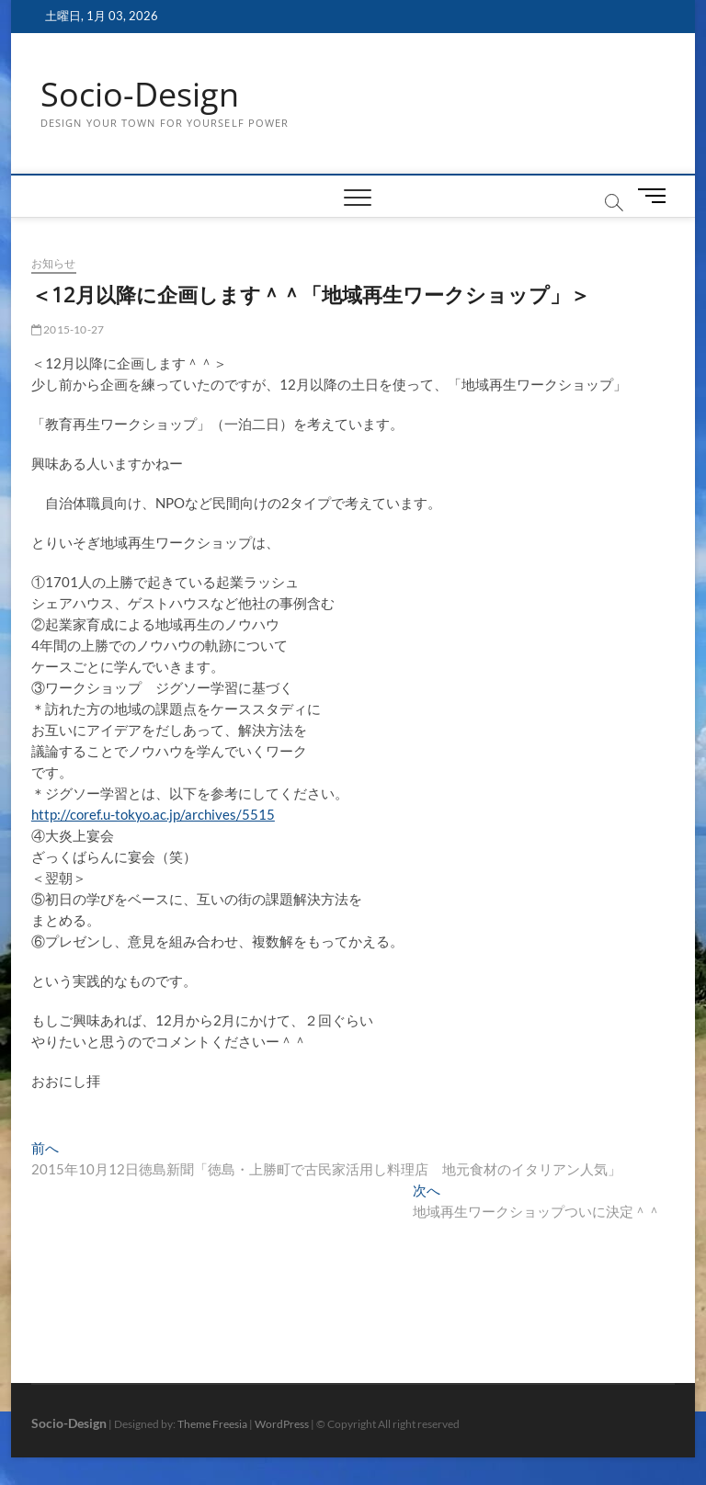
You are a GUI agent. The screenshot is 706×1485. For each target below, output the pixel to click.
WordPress (282, 1424)
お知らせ (53, 263)
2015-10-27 (67, 329)
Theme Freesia (212, 1424)
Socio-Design (139, 94)
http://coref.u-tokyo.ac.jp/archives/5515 (153, 814)
